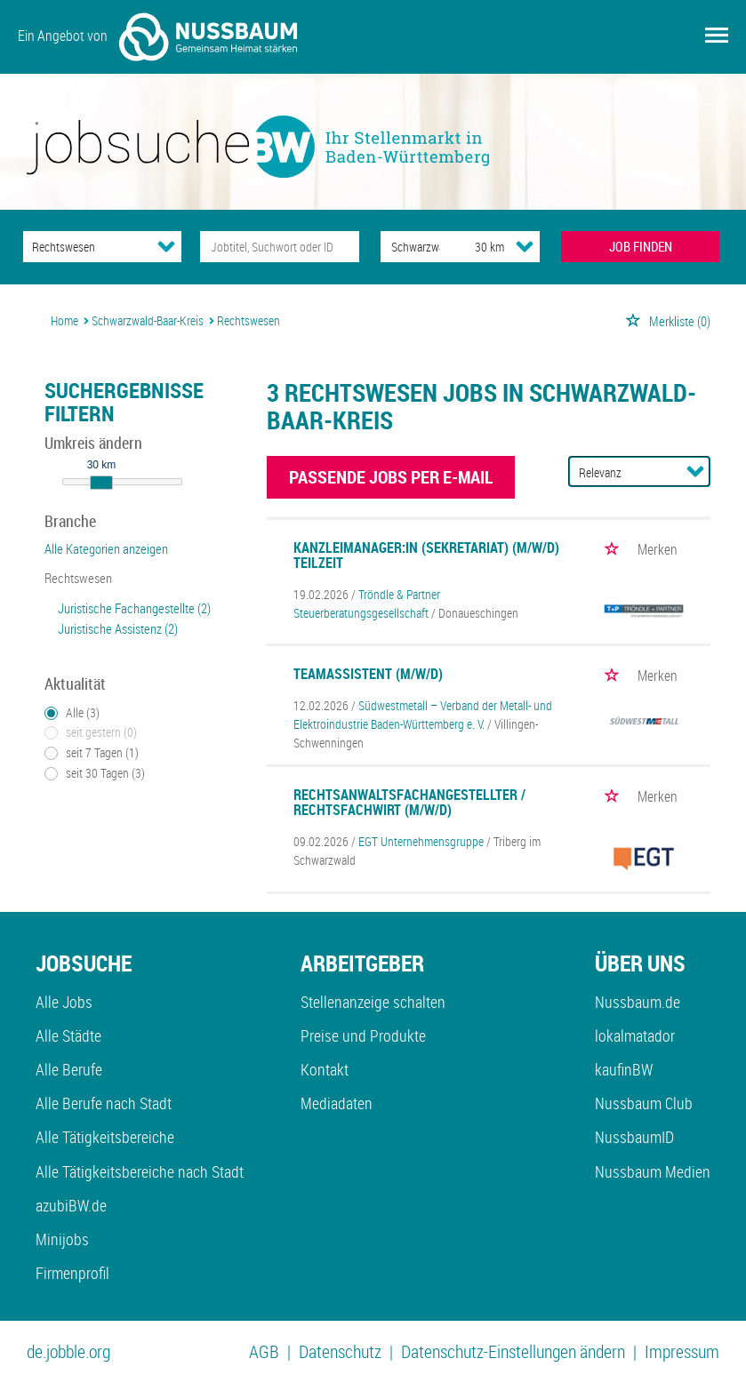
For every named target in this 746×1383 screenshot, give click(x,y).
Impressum (682, 1351)
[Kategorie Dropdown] (166, 246)
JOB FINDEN (640, 246)
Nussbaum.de (637, 1001)
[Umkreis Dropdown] (524, 246)
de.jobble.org (68, 1351)
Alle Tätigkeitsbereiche (105, 1136)
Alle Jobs (64, 1001)
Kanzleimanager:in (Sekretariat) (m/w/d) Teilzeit (426, 555)
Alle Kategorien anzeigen (106, 548)
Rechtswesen (78, 578)
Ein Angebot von (157, 36)
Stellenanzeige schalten (373, 1001)
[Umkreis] (473, 246)
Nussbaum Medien (652, 1171)
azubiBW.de (71, 1205)
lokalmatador (635, 1035)
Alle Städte (68, 1035)
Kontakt (325, 1069)
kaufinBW (624, 1069)
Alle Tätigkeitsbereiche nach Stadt (140, 1171)
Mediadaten (337, 1103)
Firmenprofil (72, 1272)
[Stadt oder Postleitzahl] (411, 246)
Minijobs (62, 1239)
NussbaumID (634, 1136)
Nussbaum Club (644, 1103)
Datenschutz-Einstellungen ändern (513, 1351)
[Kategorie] (85, 246)
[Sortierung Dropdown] (695, 471)
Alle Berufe (69, 1069)
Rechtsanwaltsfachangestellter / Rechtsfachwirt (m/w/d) (409, 802)
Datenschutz (340, 1351)
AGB (264, 1351)
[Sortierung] (621, 472)
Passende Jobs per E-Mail (391, 477)
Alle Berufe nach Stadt (104, 1103)
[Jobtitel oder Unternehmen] (279, 246)
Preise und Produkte (363, 1035)
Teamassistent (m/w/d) (368, 674)
